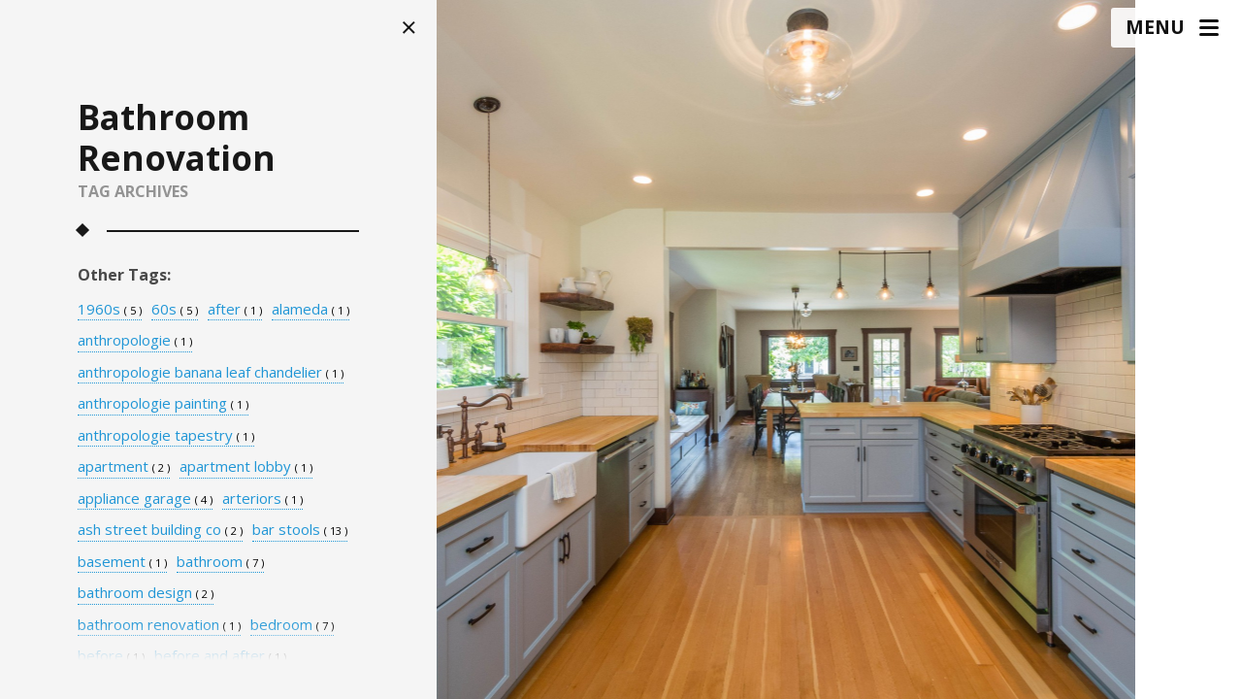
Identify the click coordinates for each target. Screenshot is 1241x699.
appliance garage (145, 499)
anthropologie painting (163, 404)
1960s (110, 309)
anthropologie (135, 341)
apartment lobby (246, 467)
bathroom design (145, 593)
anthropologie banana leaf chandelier (210, 373)
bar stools (299, 530)
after (235, 309)
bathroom (220, 562)
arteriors (262, 499)
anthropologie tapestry (166, 436)
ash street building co (160, 530)
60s (174, 309)
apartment (124, 467)
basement (122, 562)
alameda (310, 309)
